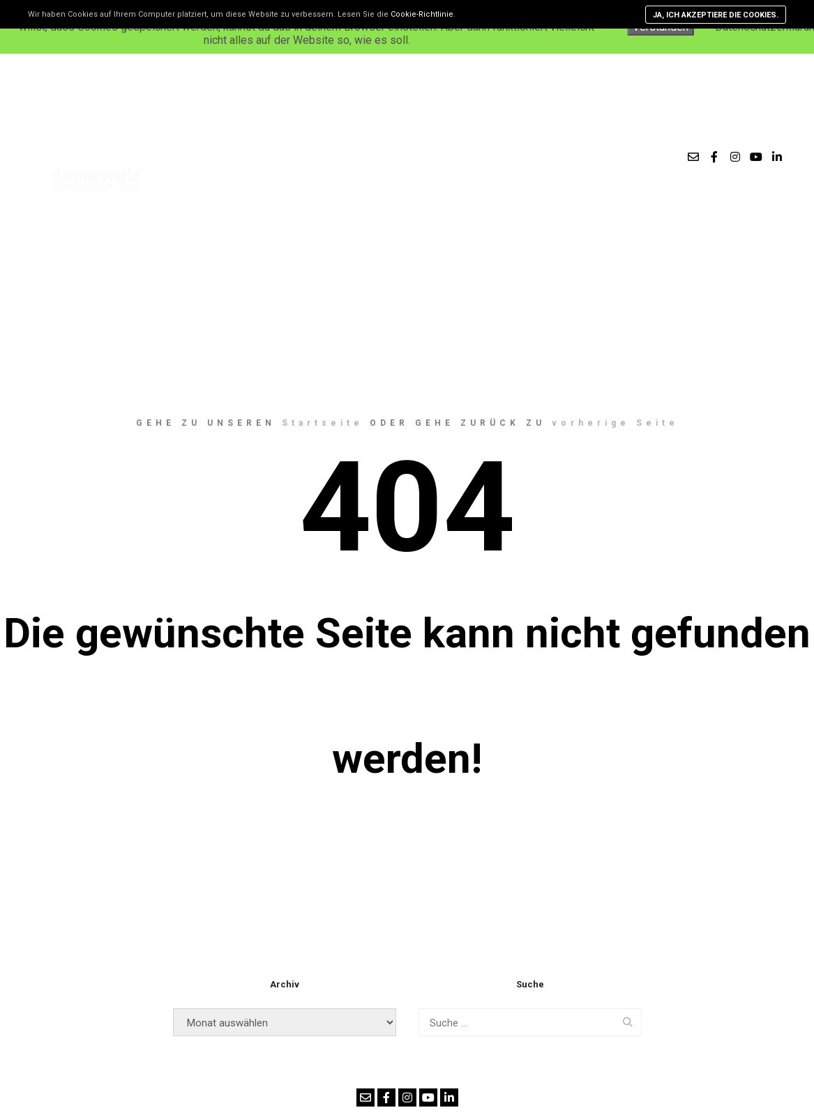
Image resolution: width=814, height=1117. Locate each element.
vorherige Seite (615, 423)
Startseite (322, 423)
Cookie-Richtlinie (422, 14)
